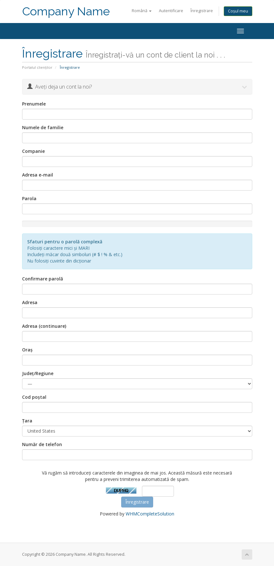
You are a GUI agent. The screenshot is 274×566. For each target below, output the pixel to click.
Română (142, 10)
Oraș (27, 350)
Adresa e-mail (37, 175)
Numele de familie (42, 127)
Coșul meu (238, 11)
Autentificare (171, 10)
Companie (33, 151)
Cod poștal (34, 397)
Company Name (66, 11)
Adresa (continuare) (44, 326)
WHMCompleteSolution (150, 514)
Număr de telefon (42, 444)
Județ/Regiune (37, 373)
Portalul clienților (37, 67)
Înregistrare (202, 10)
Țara (27, 421)
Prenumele (34, 104)
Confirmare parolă (42, 279)
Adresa (29, 302)
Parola (29, 198)
